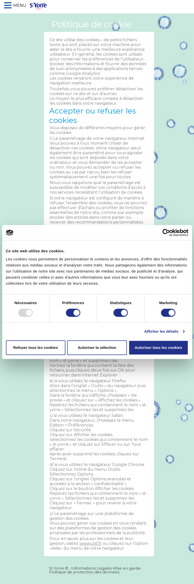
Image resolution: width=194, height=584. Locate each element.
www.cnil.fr (90, 543)
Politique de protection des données (84, 572)
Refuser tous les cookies (35, 347)
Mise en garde (126, 568)
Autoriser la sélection (97, 347)
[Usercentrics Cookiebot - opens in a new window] (166, 232)
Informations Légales (91, 568)
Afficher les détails (161, 331)
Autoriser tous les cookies (158, 347)
